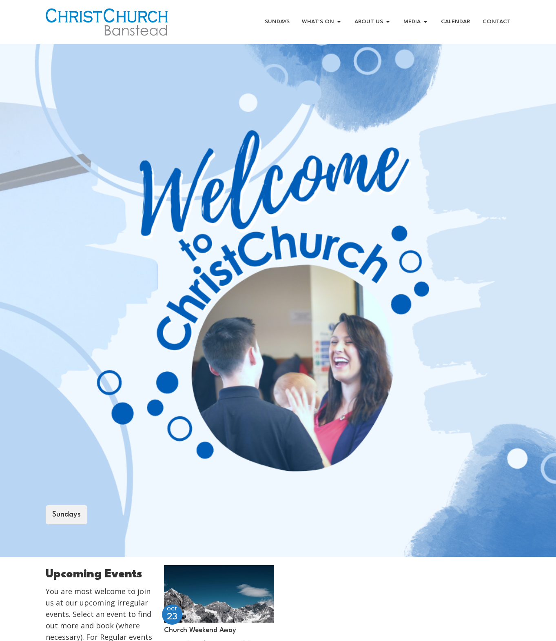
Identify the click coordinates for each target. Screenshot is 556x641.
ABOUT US (372, 22)
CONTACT (497, 21)
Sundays (66, 514)
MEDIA (416, 22)
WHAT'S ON (322, 22)
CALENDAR (455, 21)
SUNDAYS (277, 21)
